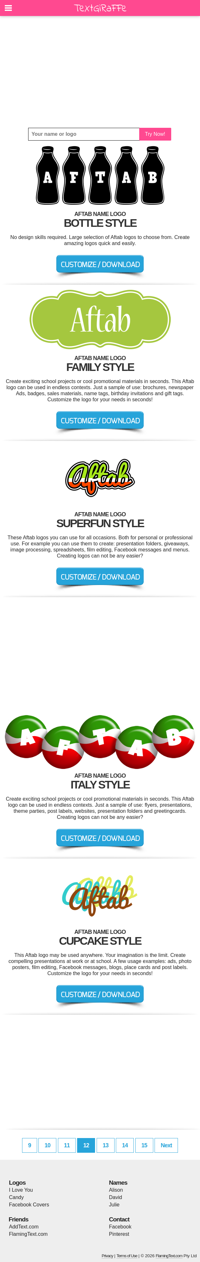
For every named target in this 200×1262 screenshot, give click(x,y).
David (115, 1197)
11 (67, 1145)
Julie (114, 1204)
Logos (17, 1182)
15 (144, 1145)
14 (125, 1145)
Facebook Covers (29, 1204)
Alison (116, 1190)
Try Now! (155, 134)
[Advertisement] (100, 72)
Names (118, 1182)
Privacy (107, 1255)
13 (105, 1145)
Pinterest (119, 1234)
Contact (119, 1219)
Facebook (120, 1226)
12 (86, 1145)
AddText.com (23, 1226)
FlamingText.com (28, 1234)
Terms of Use (126, 1255)
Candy (16, 1197)
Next (166, 1145)
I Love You (21, 1190)
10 (47, 1145)
